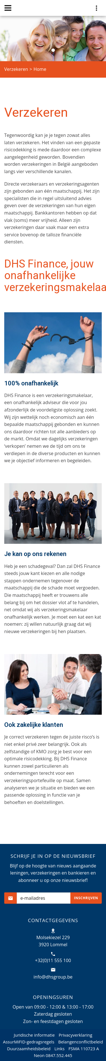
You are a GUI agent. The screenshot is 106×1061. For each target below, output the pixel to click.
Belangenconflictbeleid (80, 1042)
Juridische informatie (34, 1035)
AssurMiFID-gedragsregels (28, 1042)
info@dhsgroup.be (53, 977)
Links (59, 1048)
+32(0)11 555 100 (53, 960)
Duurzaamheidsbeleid (29, 1048)
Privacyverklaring (75, 1035)
